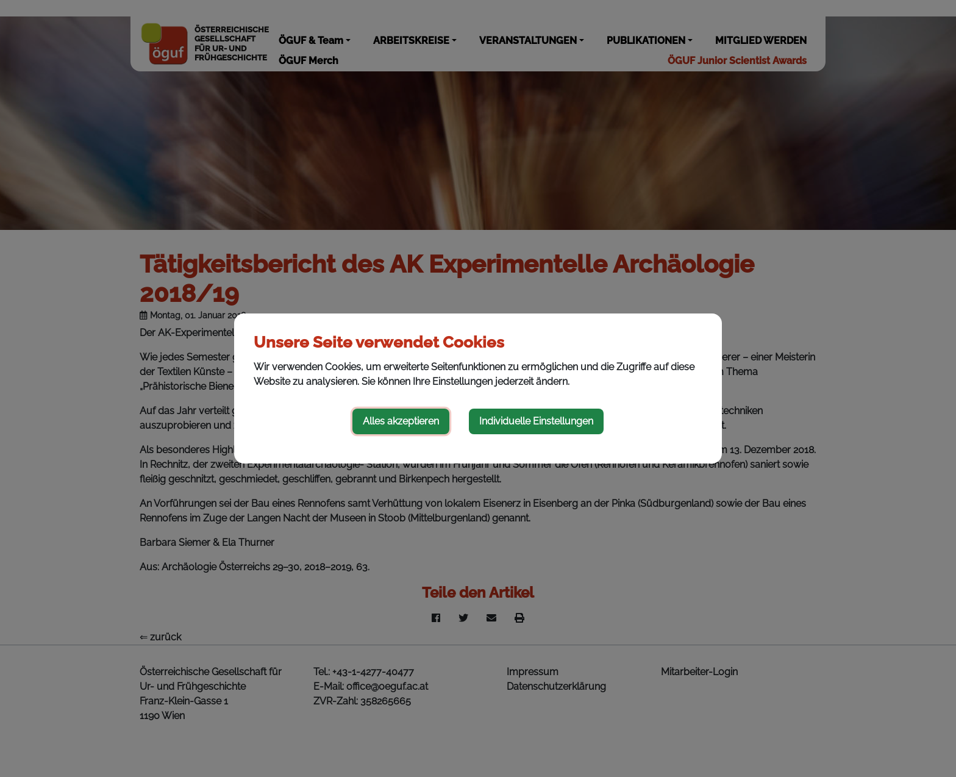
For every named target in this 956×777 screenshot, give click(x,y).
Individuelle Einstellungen (536, 421)
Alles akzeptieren (401, 421)
